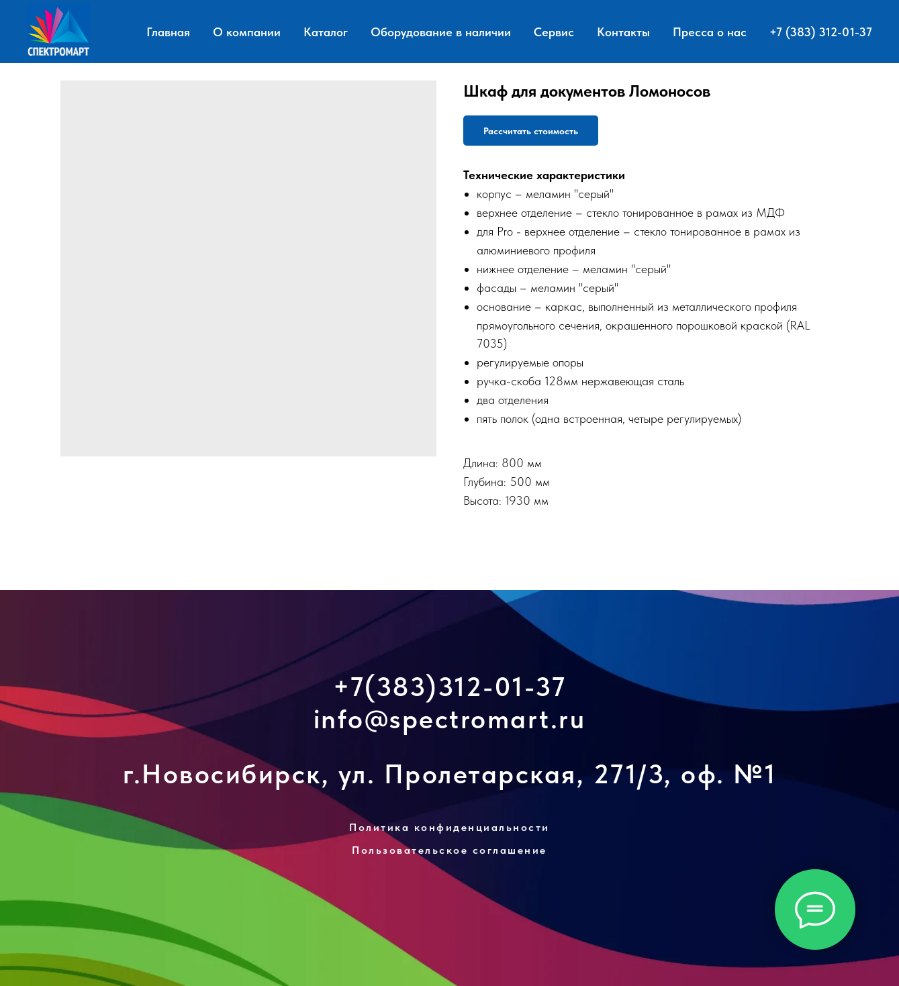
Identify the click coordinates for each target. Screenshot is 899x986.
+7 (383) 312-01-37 (820, 32)
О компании (247, 32)
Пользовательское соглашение (449, 850)
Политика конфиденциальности (449, 827)
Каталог (325, 32)
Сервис (554, 32)
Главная (168, 32)
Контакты (623, 32)
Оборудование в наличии (441, 32)
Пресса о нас (710, 32)
